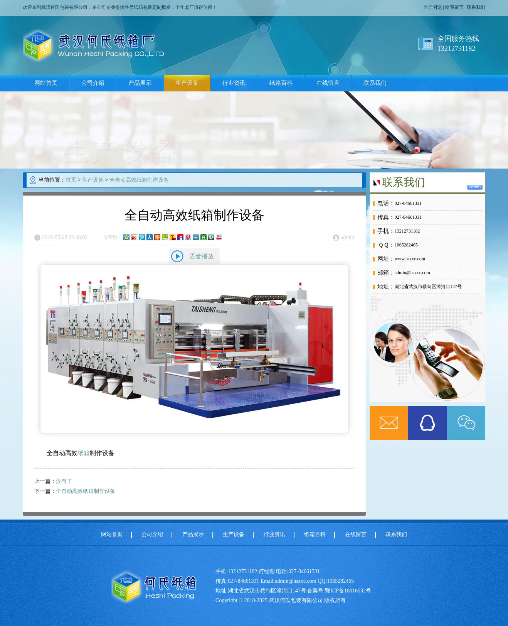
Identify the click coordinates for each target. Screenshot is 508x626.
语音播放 (201, 256)
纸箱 (83, 453)
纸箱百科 (281, 83)
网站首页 (45, 83)
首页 (71, 180)
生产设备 (186, 83)
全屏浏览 (432, 7)
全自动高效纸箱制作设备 (139, 180)
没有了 (64, 481)
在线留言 (328, 83)
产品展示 (139, 83)
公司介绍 (92, 83)
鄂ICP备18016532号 (348, 591)
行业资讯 (234, 83)
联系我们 (476, 7)
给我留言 (454, 7)
